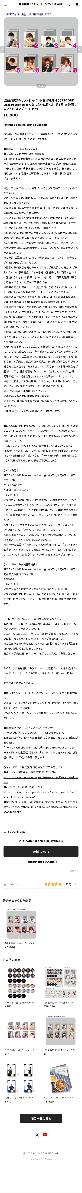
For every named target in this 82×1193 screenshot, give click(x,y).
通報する (74, 871)
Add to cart (41, 851)
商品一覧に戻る (41, 1118)
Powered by (41, 1159)
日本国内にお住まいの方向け (41, 862)
